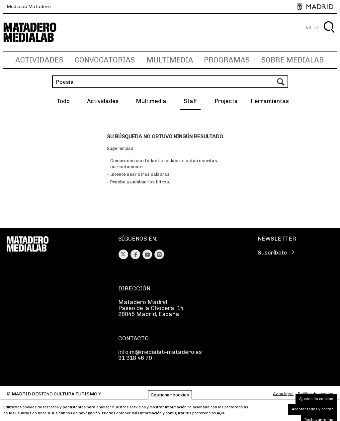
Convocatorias (105, 59)
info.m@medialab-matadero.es (160, 352)
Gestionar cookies (170, 396)
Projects (225, 101)
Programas (227, 59)
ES (308, 27)
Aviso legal (283, 393)
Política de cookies (315, 393)
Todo (63, 101)
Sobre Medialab (292, 59)
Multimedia (169, 59)
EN (316, 27)
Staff (190, 101)
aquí (221, 415)
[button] (270, 102)
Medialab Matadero (29, 6)
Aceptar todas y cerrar (312, 411)
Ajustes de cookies (316, 401)
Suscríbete (272, 252)
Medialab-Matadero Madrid (35, 32)
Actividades (39, 59)
